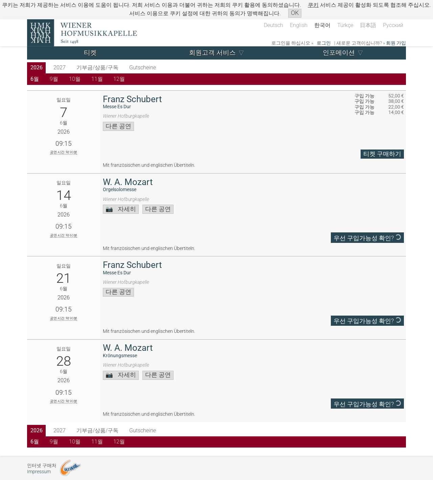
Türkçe (345, 25)
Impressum (39, 472)
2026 (36, 67)
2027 (59, 67)
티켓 (90, 52)
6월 (34, 79)
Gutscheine (142, 67)
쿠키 (313, 5)
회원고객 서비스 (212, 52)
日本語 (368, 25)
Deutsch (273, 25)
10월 (75, 79)
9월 (54, 79)
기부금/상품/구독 (97, 67)
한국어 (322, 25)
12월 (119, 79)
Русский (393, 25)
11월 (97, 79)
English (298, 25)
